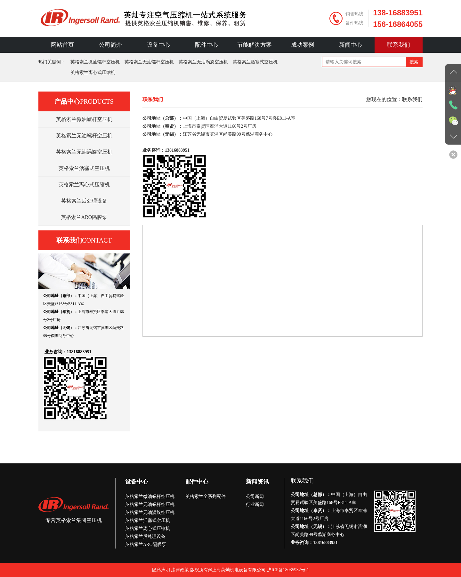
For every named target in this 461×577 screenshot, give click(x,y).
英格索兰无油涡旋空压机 (203, 62)
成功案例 (302, 45)
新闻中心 (350, 45)
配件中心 (206, 45)
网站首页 (62, 45)
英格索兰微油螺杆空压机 (95, 62)
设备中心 (158, 45)
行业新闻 (255, 504)
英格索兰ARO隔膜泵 (84, 217)
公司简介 (110, 45)
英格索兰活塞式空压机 (255, 62)
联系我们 (398, 45)
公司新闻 (255, 496)
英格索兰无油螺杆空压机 (149, 62)
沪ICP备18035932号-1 (288, 569)
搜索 (413, 62)
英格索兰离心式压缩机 (92, 72)
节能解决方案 (254, 45)
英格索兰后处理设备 (84, 201)
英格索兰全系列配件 (205, 496)
